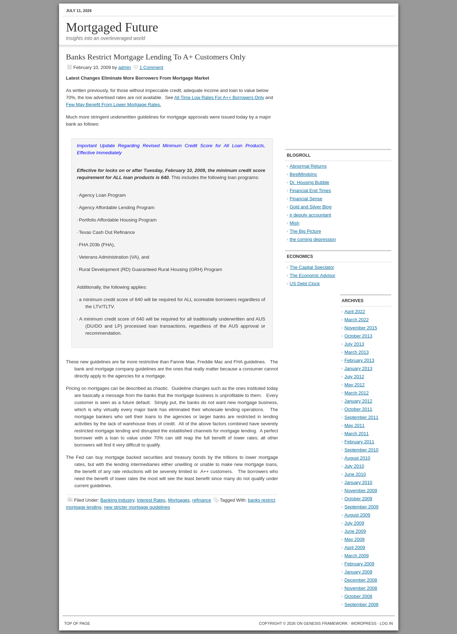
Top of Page (77, 623)
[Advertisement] (329, 97)
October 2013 (359, 336)
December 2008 (361, 580)
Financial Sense (306, 198)
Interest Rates (151, 500)
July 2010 (354, 466)
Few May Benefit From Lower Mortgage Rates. (114, 104)
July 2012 (354, 376)
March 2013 (357, 352)
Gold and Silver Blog (311, 206)
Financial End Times (310, 190)
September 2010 (362, 450)
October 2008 (359, 596)
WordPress (363, 623)
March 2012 (357, 393)
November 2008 (361, 588)
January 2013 (359, 368)
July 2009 (354, 523)
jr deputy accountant (310, 215)
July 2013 (354, 344)
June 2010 (355, 474)
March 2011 (357, 433)
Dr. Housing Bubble (309, 182)
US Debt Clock (305, 283)
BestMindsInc (303, 174)
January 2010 (359, 482)
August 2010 (357, 458)
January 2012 (359, 401)
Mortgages (178, 500)
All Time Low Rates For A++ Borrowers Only (219, 97)
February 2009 (360, 563)
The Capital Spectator (312, 267)
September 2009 (362, 506)
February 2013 (360, 360)
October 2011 (359, 409)
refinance (201, 500)
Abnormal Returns (308, 166)
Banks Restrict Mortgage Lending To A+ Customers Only (156, 56)
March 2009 (357, 555)
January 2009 (359, 572)
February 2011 (360, 441)
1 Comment (151, 67)
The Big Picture (305, 231)
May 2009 (355, 539)
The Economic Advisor (312, 275)
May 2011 (355, 425)
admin (124, 67)
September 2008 (362, 604)
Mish (294, 223)
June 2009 (355, 531)
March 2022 (357, 319)
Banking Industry (117, 500)
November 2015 (361, 327)
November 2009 (361, 490)
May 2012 (355, 384)
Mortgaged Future (112, 27)
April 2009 (355, 547)
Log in (386, 623)
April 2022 (355, 311)
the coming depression (313, 239)
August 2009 (357, 515)
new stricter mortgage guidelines (137, 507)
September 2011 (362, 417)
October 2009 (359, 498)
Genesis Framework (326, 623)
